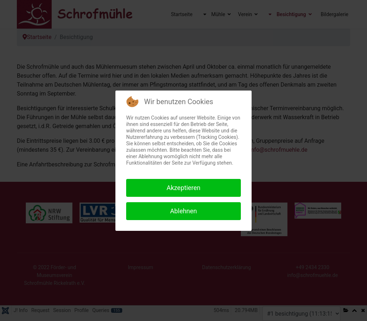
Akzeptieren (184, 187)
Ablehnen (183, 211)
